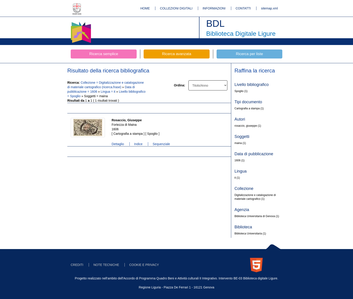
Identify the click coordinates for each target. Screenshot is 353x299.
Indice (138, 144)
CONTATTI (243, 8)
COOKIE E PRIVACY (144, 265)
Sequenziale (161, 144)
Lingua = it (108, 91)
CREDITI (77, 265)
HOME (145, 8)
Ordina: (179, 85)
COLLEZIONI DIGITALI (176, 8)
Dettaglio (118, 144)
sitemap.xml (269, 8)
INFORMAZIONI (214, 8)
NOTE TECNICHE (106, 265)
